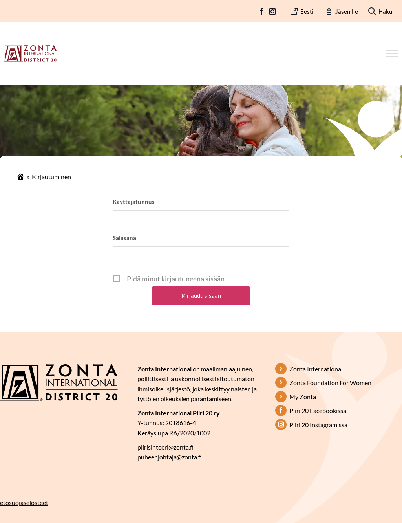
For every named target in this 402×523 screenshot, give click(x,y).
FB (262, 11)
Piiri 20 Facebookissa (317, 410)
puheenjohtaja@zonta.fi (169, 457)
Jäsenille (346, 11)
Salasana (124, 237)
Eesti (307, 11)
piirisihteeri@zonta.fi (165, 447)
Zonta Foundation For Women (330, 382)
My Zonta (302, 396)
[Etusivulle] (30, 52)
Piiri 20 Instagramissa (318, 424)
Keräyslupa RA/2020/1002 (173, 433)
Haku (385, 11)
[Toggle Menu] (392, 53)
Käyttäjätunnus (134, 201)
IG (272, 11)
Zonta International (316, 369)
